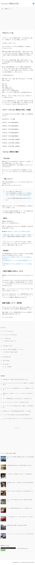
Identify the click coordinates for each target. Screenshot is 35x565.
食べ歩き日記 (6, 364)
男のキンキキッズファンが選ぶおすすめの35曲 (14, 241)
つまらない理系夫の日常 (10, 4)
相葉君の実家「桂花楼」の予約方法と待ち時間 (14, 234)
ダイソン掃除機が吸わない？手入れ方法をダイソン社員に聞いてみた (17, 398)
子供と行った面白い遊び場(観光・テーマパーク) (13, 349)
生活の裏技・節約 (7, 356)
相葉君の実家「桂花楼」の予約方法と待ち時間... (17, 525)
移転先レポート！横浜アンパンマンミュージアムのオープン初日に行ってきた (18, 394)
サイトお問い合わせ (11, 295)
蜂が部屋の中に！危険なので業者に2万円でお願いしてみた (15, 379)
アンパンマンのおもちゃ (8, 331)
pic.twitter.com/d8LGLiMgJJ (24, 194)
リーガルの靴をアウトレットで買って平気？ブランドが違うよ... (20, 516)
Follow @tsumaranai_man (22, 548)
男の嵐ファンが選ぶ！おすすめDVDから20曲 (19, 231)
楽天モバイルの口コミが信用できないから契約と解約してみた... (20, 491)
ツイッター (19, 295)
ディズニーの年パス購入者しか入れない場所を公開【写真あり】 (16, 414)
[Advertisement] (17, 20)
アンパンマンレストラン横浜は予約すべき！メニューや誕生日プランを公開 (18, 389)
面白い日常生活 (6, 360)
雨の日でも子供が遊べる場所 (11, 352)
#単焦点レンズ (13, 194)
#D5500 (29, 193)
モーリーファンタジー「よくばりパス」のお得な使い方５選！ (16, 402)
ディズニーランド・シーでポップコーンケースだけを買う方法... (20, 533)
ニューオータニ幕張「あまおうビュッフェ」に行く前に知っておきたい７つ (18, 419)
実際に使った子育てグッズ (10, 341)
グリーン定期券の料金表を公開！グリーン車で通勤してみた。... (20, 508)
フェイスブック (27, 295)
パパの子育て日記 (7, 338)
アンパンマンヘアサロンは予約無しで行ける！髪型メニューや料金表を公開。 (18, 406)
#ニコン (25, 193)
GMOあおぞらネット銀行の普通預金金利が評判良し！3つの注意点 (17, 411)
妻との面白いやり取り (7, 345)
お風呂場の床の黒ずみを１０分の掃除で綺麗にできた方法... (19, 465)
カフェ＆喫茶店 (8, 366)
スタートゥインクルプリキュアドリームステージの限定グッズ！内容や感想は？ (18, 384)
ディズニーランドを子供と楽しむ (10, 334)
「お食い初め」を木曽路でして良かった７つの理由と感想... (19, 474)
